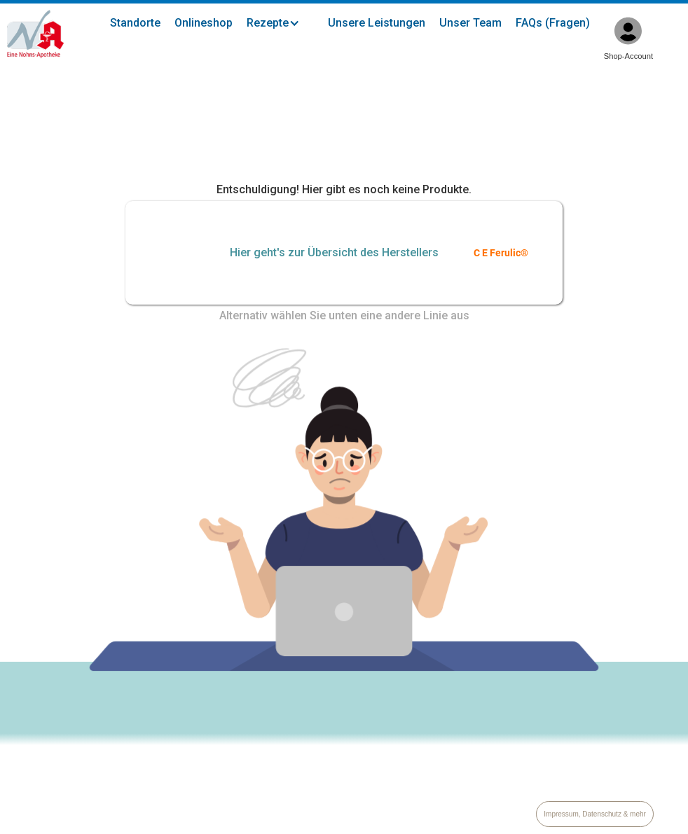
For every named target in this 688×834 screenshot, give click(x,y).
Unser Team (470, 22)
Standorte (135, 22)
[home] (35, 34)
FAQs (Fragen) (553, 22)
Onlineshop (203, 22)
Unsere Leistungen (376, 22)
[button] (280, 23)
